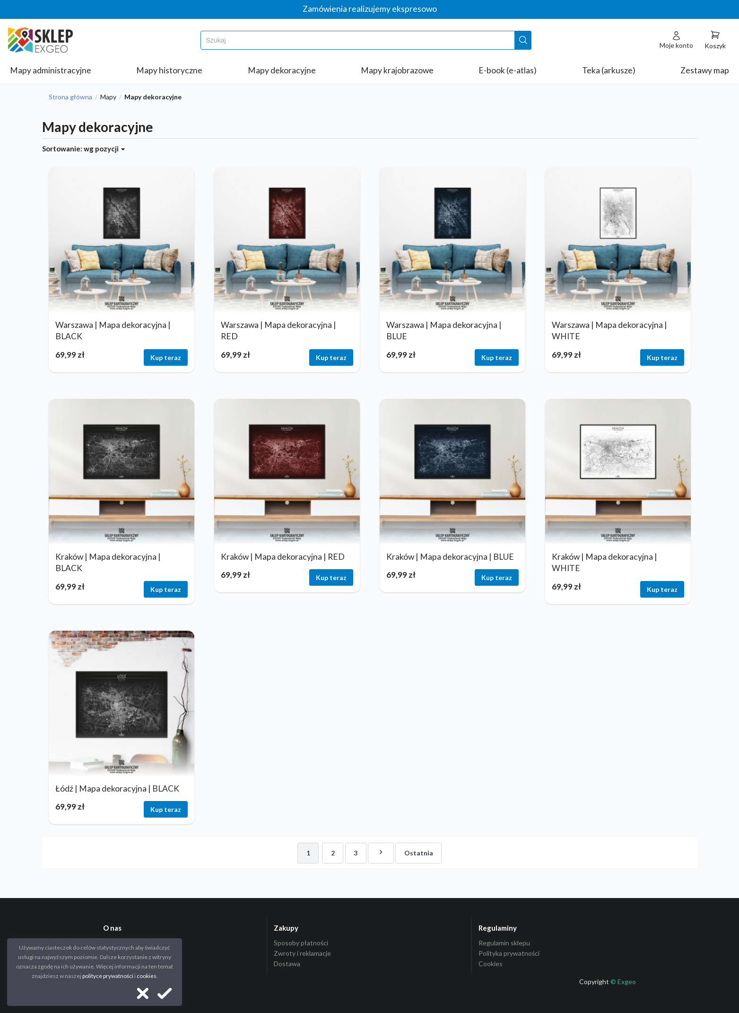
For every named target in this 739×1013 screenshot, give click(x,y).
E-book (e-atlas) (507, 70)
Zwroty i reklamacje (302, 953)
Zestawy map (704, 70)
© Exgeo (623, 982)
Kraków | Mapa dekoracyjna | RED (283, 557)
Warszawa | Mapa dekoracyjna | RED (278, 331)
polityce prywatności (107, 975)
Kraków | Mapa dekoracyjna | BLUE (450, 557)
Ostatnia (418, 853)
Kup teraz (165, 357)
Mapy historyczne (169, 70)
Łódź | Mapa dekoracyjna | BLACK (117, 788)
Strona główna (70, 97)
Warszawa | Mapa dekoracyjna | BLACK (113, 331)
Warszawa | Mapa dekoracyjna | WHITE (609, 331)
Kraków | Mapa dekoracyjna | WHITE (604, 562)
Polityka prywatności (508, 953)
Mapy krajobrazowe (397, 70)
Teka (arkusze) (608, 70)
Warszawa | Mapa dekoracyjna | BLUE (444, 331)
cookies (146, 975)
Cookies (490, 964)
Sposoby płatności (301, 943)
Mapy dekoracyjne (282, 70)
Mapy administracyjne (50, 70)
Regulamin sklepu (504, 943)
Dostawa (287, 964)
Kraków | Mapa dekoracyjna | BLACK (108, 562)
